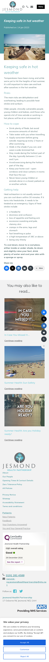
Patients (7, 513)
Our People (7, 476)
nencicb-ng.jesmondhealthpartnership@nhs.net (26, 582)
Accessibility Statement (13, 502)
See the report (13, 562)
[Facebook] (6, 268)
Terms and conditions (12, 506)
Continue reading (13, 340)
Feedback (6, 520)
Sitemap (6, 498)
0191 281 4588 (15, 575)
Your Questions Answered (14, 524)
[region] (24, 640)
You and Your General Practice (16, 528)
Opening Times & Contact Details (17, 480)
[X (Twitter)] (12, 268)
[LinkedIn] (18, 268)
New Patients (8, 516)
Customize (24, 649)
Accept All (24, 642)
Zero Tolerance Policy (12, 484)
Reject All (25, 656)
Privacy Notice (9, 495)
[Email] (24, 268)
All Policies (7, 488)
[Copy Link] (30, 268)
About (5, 473)
